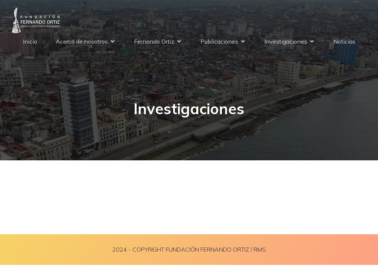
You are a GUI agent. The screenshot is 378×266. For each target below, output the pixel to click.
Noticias (344, 41)
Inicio (30, 41)
